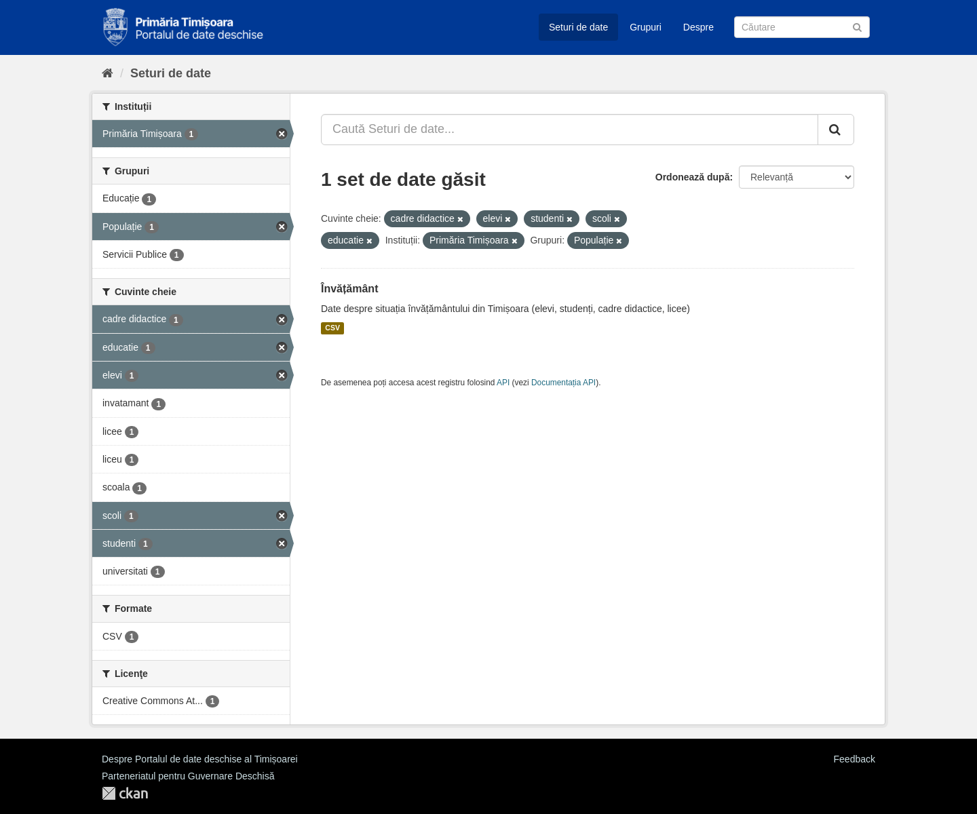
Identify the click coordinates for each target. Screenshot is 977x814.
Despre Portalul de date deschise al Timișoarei (200, 759)
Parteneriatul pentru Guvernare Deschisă (188, 776)
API (503, 382)
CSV (332, 328)
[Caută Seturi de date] (802, 27)
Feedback (854, 759)
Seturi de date (578, 27)
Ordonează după (692, 177)
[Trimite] (857, 26)
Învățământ (349, 288)
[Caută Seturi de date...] (569, 129)
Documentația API (563, 382)
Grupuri (646, 27)
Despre (698, 27)
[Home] (107, 73)
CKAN (125, 793)
